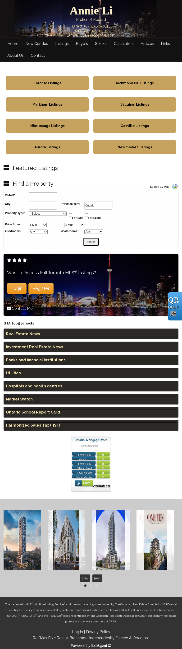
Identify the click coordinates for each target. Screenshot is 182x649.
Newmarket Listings (135, 147)
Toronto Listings (47, 83)
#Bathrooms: (69, 231)
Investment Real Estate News (34, 347)
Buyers (82, 43)
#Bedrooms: (13, 231)
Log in (77, 632)
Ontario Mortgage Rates (90, 440)
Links (165, 43)
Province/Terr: (70, 204)
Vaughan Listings (134, 104)
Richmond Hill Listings (135, 83)
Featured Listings (35, 168)
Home (12, 43)
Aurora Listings (47, 147)
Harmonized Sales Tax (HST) (33, 425)
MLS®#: (10, 195)
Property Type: (15, 213)
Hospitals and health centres (34, 386)
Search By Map (159, 186)
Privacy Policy (98, 632)
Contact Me (22, 308)
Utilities (13, 373)
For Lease (94, 218)
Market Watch (19, 399)
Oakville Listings (135, 126)
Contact (38, 55)
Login (17, 288)
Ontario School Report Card (33, 412)
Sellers (101, 43)
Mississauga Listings (47, 126)
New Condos (36, 43)
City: (8, 204)
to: (62, 224)
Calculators (124, 43)
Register (41, 288)
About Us (15, 55)
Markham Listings (47, 104)
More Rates (87, 484)
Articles (147, 43)
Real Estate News (23, 334)
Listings (62, 43)
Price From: (13, 224)
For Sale (77, 218)
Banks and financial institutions (36, 360)
